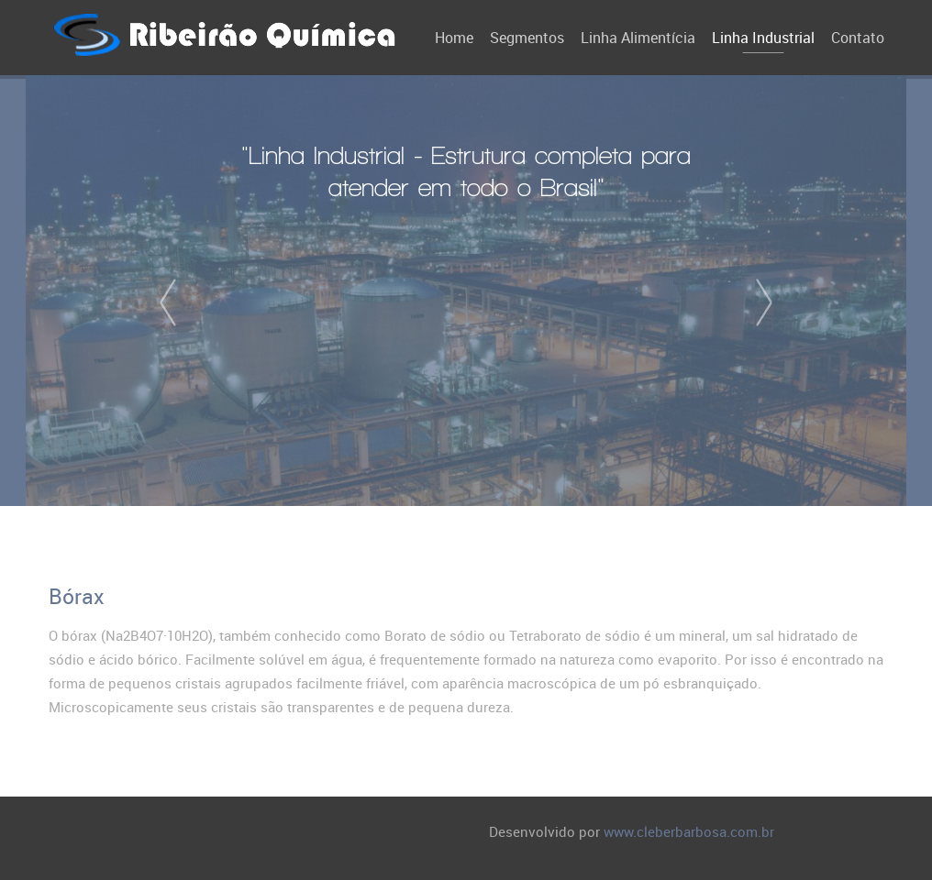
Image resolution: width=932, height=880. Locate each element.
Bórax (77, 596)
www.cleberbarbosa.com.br (689, 831)
